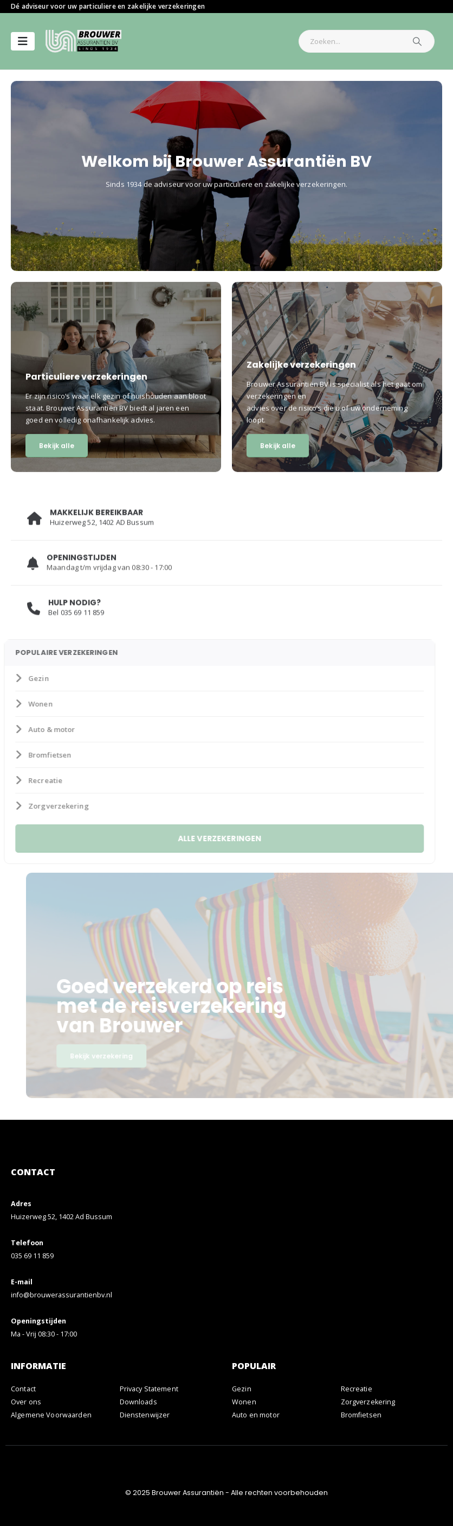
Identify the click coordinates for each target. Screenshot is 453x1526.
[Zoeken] (417, 41)
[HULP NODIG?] (226, 614)
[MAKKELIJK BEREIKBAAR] (226, 524)
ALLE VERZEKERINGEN (207, 838)
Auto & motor (32, 729)
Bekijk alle (56, 447)
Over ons (26, 1402)
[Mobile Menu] (23, 41)
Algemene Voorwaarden (51, 1415)
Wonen (21, 703)
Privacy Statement (149, 1388)
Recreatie (25, 780)
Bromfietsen (30, 754)
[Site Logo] (83, 41)
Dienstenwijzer (145, 1415)
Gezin (19, 678)
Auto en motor (256, 1415)
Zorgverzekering (39, 805)
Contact (23, 1388)
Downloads (138, 1402)
